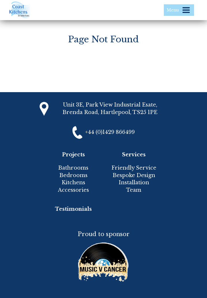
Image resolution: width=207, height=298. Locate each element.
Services (134, 154)
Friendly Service (133, 168)
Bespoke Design (134, 175)
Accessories (73, 190)
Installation (134, 182)
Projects (73, 154)
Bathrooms (73, 168)
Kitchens (73, 182)
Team (133, 190)
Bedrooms (73, 175)
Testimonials (73, 209)
